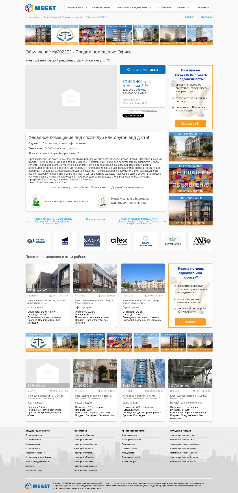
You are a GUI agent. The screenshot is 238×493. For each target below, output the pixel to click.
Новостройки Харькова (84, 457)
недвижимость (150, 110)
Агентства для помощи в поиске (66, 201)
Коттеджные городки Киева (182, 439)
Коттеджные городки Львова (183, 461)
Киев (29, 60)
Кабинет (189, 17)
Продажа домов (32, 444)
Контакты (29, 466)
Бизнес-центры (129, 461)
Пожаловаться (99, 187)
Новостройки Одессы (84, 453)
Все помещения (95, 219)
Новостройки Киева (83, 439)
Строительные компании (85, 470)
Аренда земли (128, 453)
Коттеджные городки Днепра (183, 448)
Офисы (125, 51)
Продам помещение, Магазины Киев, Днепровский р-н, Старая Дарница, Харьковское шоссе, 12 (53, 221)
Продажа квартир (33, 435)
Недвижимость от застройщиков (89, 7)
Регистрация (206, 17)
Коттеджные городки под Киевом (185, 444)
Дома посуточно (129, 448)
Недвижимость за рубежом (38, 457)
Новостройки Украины (84, 435)
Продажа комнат (33, 439)
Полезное (202, 7)
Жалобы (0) (81, 187)
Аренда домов (128, 444)
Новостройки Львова (83, 461)
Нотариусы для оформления (130, 198)
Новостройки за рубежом (85, 466)
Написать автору (60, 187)
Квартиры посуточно (131, 439)
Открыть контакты (142, 70)
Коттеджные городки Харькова (184, 457)
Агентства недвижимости (37, 461)
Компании (164, 7)
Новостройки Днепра (83, 448)
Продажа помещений (35, 453)
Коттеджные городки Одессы (183, 453)
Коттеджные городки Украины (184, 435)
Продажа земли (32, 448)
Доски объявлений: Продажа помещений (63, 17)
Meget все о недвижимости (38, 486)
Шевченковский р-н (49, 60)
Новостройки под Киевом (85, 444)
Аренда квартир (129, 435)
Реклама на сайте (33, 470)
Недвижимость (32, 17)
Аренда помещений (131, 457)
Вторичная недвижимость (134, 7)
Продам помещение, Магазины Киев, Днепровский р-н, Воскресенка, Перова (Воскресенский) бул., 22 (138, 221)
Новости (183, 7)
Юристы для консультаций (129, 202)
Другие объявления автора (127, 187)
